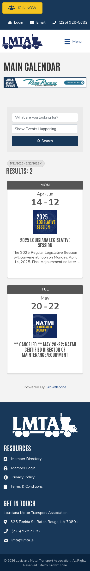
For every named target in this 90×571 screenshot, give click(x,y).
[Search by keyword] (45, 117)
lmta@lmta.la (23, 540)
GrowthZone (56, 387)
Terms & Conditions (27, 486)
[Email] (36, 22)
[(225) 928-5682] (69, 22)
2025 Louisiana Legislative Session (45, 242)
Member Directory (26, 458)
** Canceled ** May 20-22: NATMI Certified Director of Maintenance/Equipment (45, 349)
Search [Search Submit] (45, 140)
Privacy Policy (23, 477)
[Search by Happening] (45, 128)
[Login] (14, 22)
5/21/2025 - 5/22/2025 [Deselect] (26, 163)
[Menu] (73, 42)
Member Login (23, 468)
